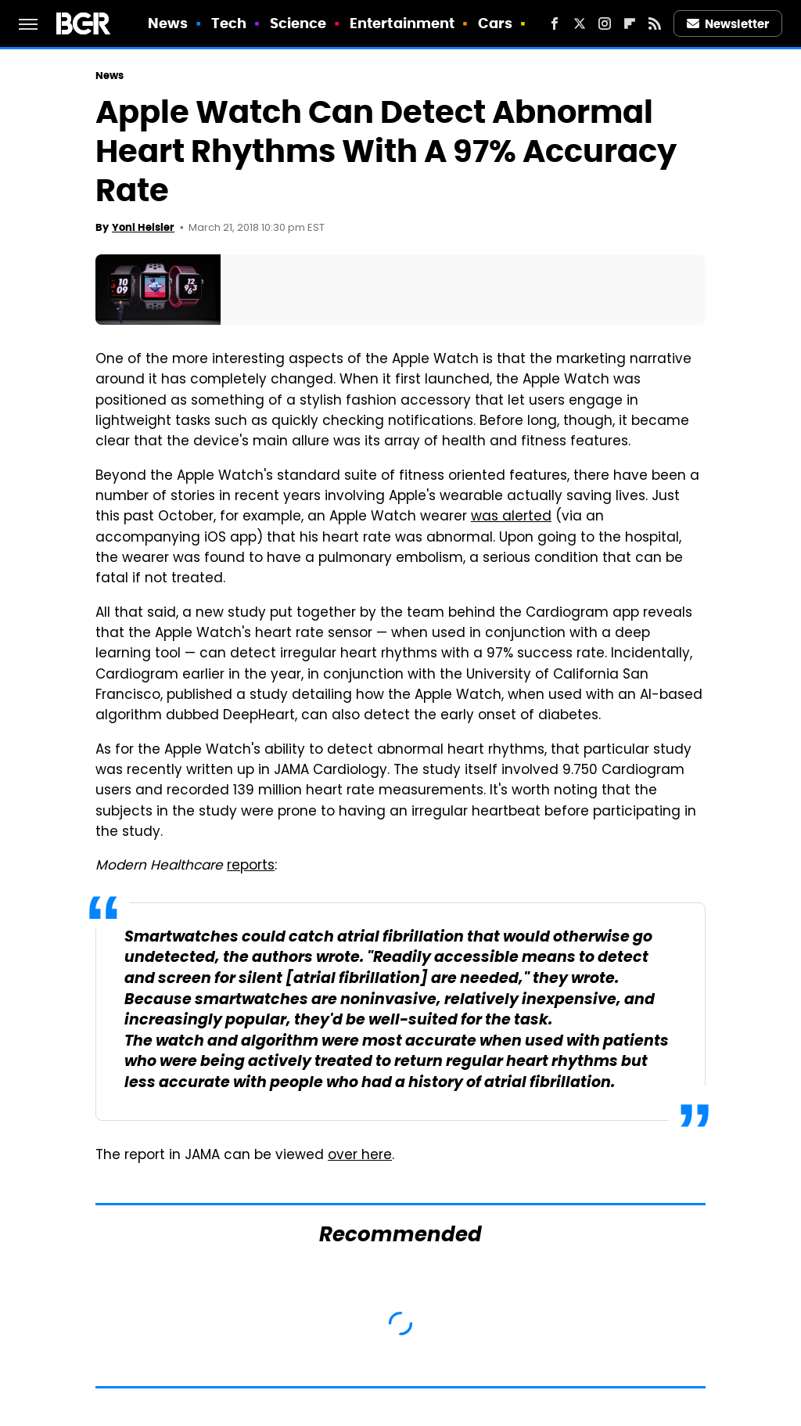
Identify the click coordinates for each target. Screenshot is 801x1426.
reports (251, 866)
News (168, 23)
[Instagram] (604, 23)
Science (298, 23)
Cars (495, 23)
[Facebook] (554, 23)
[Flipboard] (629, 23)
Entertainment (402, 23)
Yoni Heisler (143, 227)
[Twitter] (579, 23)
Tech (228, 23)
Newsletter (728, 23)
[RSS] (654, 23)
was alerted (511, 517)
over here (360, 1156)
